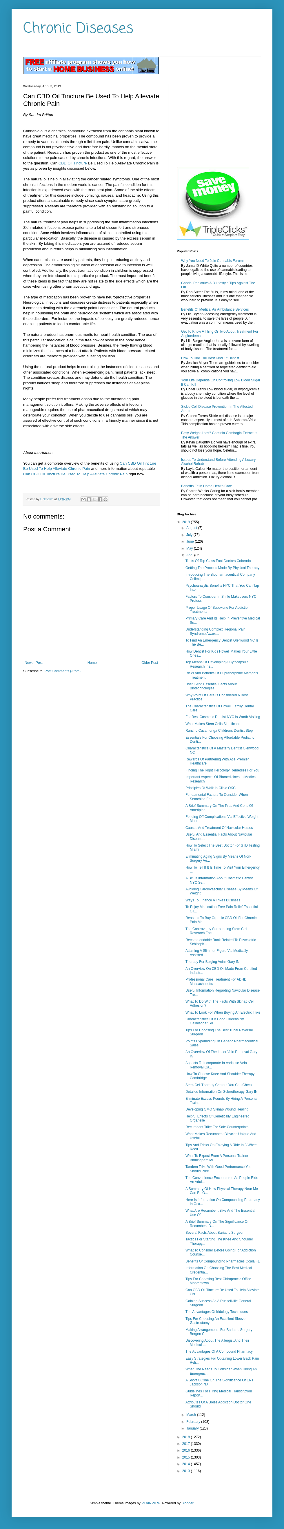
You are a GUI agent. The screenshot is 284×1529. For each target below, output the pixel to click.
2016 (186, 1450)
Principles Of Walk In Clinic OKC (210, 788)
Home (92, 663)
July (190, 535)
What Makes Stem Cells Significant (212, 724)
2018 (186, 1437)
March (191, 1415)
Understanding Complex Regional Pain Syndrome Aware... (215, 631)
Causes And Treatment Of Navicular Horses (219, 828)
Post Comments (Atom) (62, 671)
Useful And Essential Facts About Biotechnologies (211, 686)
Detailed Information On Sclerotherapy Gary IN (221, 1092)
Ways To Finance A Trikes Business (212, 900)
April (190, 555)
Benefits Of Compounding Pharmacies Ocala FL (222, 1261)
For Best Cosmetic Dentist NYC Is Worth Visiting (222, 717)
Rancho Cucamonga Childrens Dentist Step (219, 731)
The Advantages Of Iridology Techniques (216, 1312)
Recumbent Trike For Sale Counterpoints (216, 1127)
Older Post (149, 663)
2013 (186, 1471)
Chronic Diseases (78, 29)
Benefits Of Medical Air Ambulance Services (215, 309)
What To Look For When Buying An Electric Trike (223, 1012)
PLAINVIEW (150, 1503)
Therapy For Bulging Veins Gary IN (212, 962)
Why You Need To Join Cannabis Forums (213, 261)
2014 (186, 1464)
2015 (186, 1457)
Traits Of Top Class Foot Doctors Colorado (218, 561)
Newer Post (34, 663)
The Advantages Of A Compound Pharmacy (219, 1351)
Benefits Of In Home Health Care (206, 486)
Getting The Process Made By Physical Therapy (222, 568)
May (190, 548)
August (192, 528)
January (193, 1428)
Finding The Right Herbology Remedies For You (222, 770)
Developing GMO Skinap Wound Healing (216, 1109)
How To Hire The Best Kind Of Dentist (210, 358)
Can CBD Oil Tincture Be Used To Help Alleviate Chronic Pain (75, 474)
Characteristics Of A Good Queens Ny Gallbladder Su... (214, 1021)
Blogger (187, 1503)
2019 (186, 522)
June (190, 541)
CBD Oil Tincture (73, 163)
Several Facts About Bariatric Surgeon (214, 1233)
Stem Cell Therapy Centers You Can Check (218, 1085)
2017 (186, 1444)
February (193, 1422)
